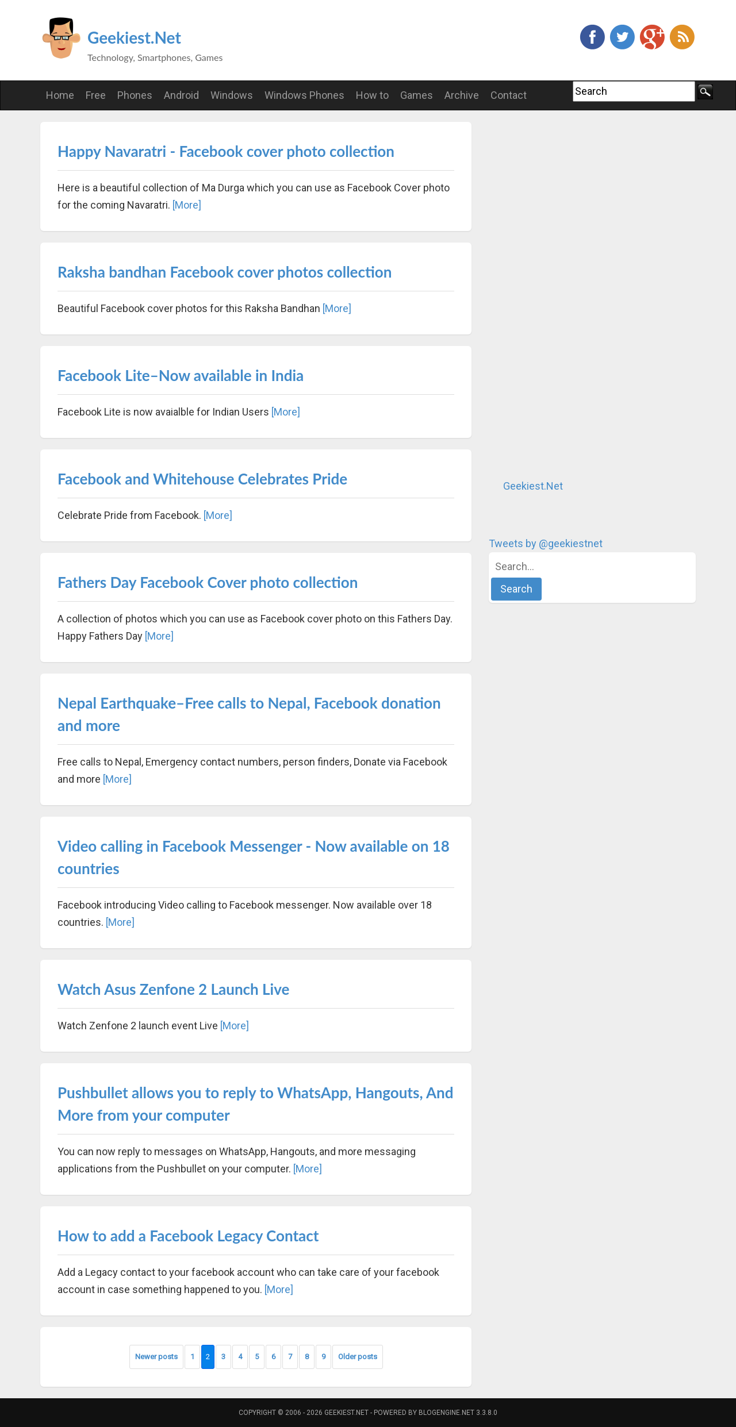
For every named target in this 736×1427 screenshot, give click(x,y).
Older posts (357, 1356)
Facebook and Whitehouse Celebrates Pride (202, 479)
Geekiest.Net (134, 37)
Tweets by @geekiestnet (546, 543)
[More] (186, 205)
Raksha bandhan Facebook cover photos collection (224, 272)
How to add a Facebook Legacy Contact (188, 1235)
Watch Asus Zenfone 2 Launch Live (173, 989)
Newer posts (156, 1356)
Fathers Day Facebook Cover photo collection (207, 582)
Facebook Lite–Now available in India (180, 375)
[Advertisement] (575, 294)
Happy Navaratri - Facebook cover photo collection (225, 151)
